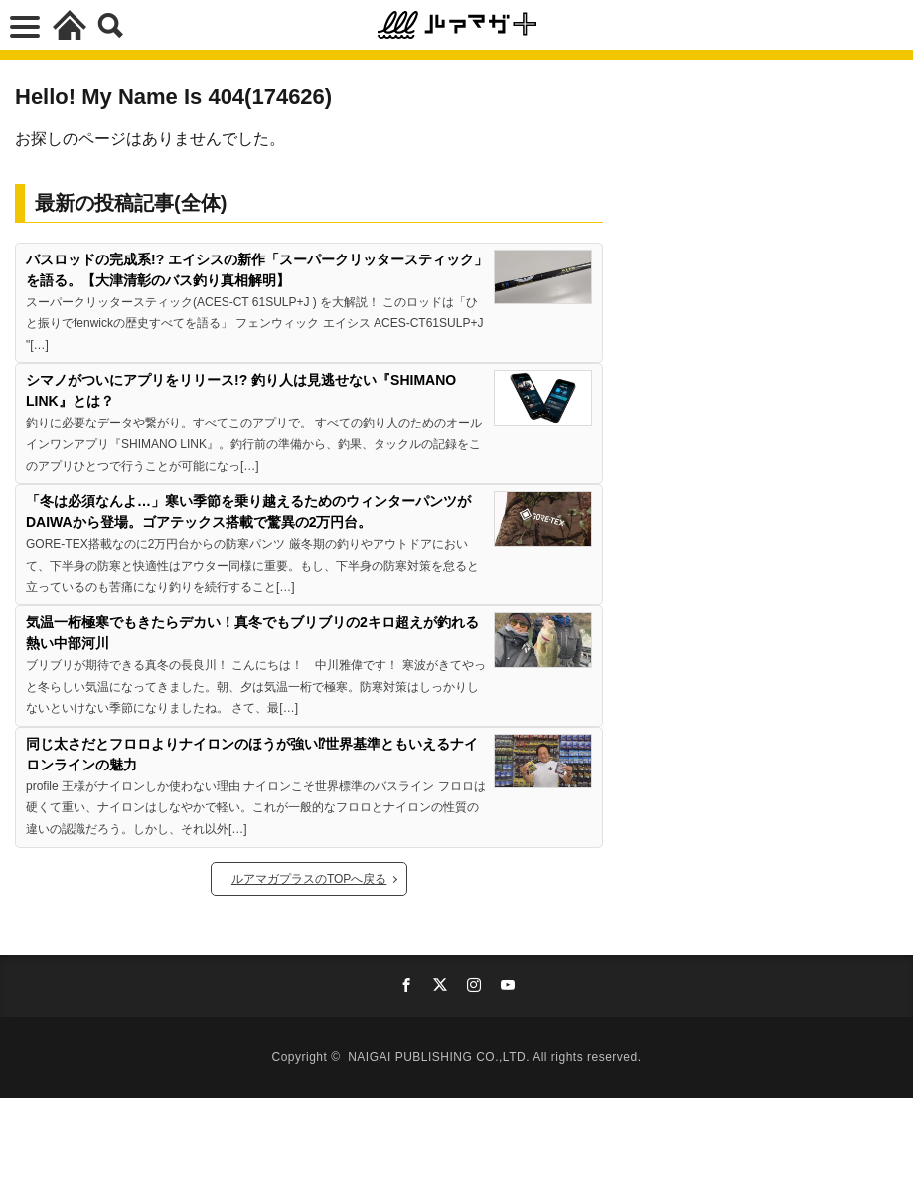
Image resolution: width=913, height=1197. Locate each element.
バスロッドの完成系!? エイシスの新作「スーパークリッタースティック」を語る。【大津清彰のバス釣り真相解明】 (257, 270)
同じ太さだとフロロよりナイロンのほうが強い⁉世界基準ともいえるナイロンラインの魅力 (252, 754)
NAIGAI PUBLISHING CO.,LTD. (440, 1057)
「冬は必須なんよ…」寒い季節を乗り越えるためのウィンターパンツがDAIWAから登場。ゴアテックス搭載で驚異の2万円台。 (248, 511)
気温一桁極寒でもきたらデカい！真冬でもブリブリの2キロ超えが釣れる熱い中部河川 (252, 632)
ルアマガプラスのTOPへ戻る (308, 879)
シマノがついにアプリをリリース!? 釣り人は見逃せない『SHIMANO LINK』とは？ (241, 390)
